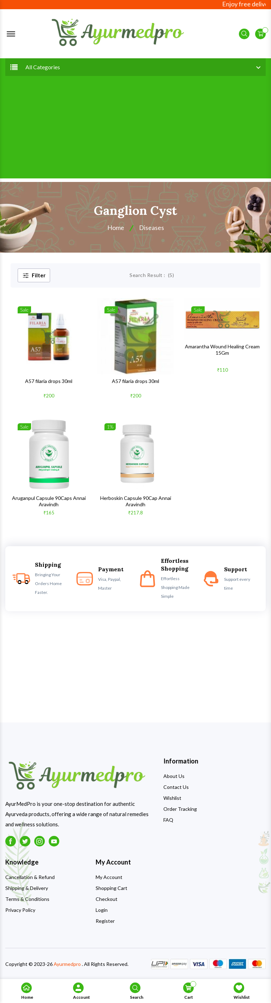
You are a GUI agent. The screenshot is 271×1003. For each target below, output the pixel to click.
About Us (174, 776)
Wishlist (172, 798)
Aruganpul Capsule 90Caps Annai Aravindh (49, 501)
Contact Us (176, 787)
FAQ (168, 820)
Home (115, 227)
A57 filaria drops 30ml (48, 381)
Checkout (107, 899)
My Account (109, 877)
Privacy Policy (20, 910)
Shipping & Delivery (26, 888)
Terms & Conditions (27, 899)
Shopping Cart (111, 888)
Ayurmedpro (67, 964)
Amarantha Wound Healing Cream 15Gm (222, 349)
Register (105, 921)
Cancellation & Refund (30, 877)
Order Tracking (180, 809)
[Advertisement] (135, 128)
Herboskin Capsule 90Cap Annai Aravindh (135, 501)
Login (102, 910)
